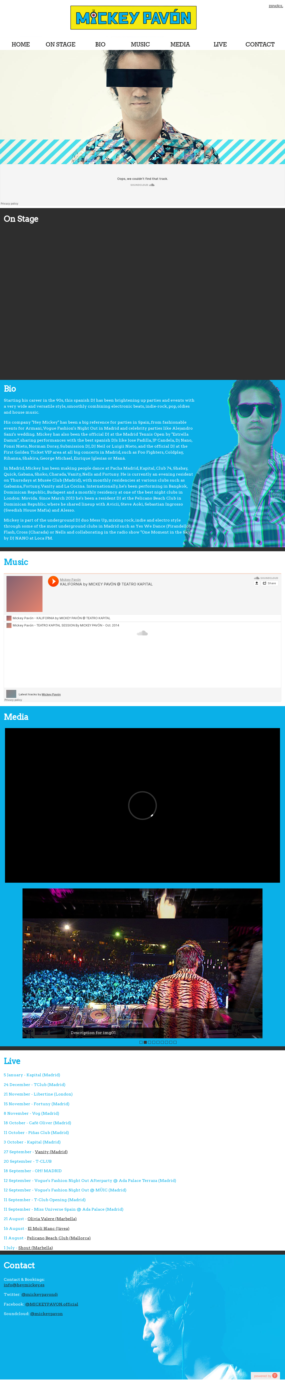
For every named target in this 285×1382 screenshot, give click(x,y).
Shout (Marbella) (35, 1247)
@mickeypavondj (40, 1294)
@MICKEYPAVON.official (51, 1304)
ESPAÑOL (276, 6)
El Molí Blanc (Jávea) (49, 1228)
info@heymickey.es (24, 1285)
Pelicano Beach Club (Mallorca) (59, 1238)
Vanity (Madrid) (51, 1151)
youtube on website (265, 1376)
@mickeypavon (46, 1313)
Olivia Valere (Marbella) (52, 1218)
